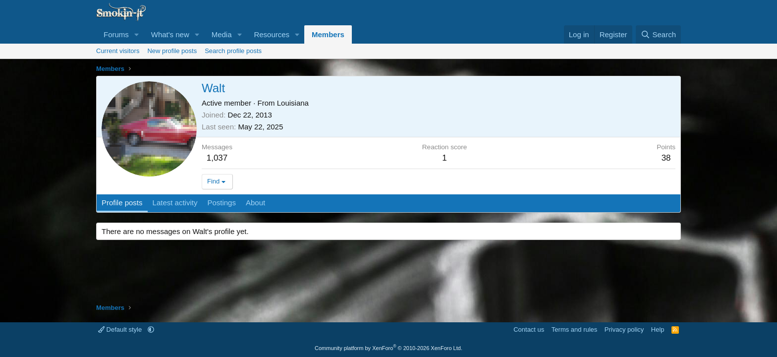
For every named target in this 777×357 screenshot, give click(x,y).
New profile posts (172, 51)
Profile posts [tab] (122, 202)
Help (658, 329)
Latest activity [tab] (175, 202)
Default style (121, 329)
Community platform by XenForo (388, 348)
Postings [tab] (221, 202)
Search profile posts (233, 51)
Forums (116, 34)
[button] (137, 34)
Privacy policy (624, 329)
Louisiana (293, 103)
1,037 (217, 158)
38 (666, 158)
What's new (170, 34)
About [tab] (255, 202)
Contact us (528, 329)
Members (328, 34)
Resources (271, 34)
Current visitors (117, 51)
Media (222, 34)
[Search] (658, 34)
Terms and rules (574, 329)
